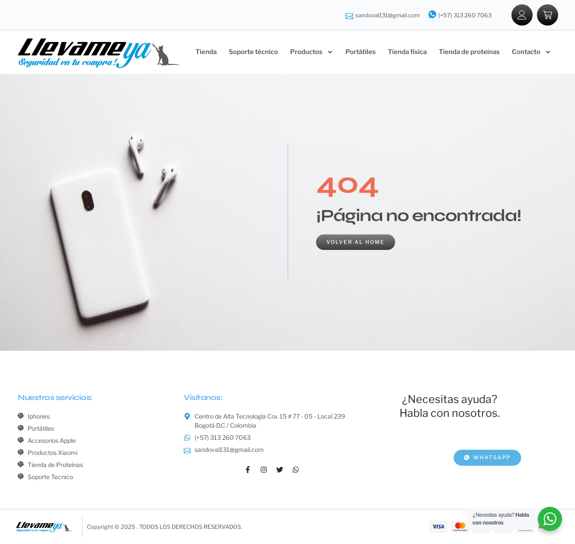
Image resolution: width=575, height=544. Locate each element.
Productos (311, 52)
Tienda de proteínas (469, 52)
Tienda (206, 52)
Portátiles (360, 52)
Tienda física (407, 52)
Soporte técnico (253, 52)
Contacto (531, 52)
